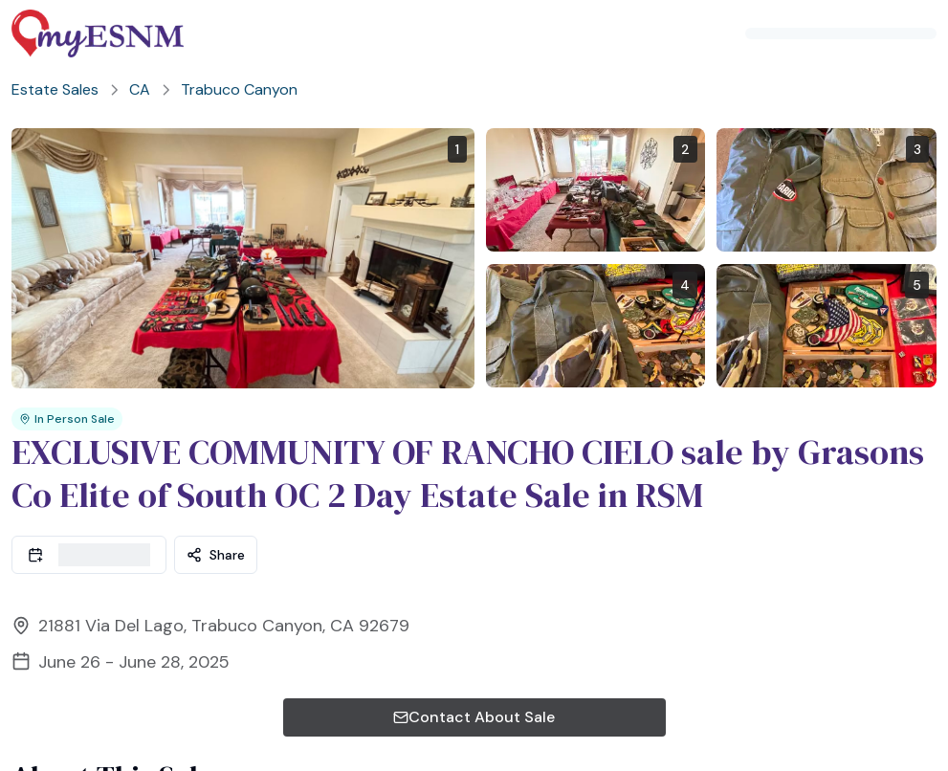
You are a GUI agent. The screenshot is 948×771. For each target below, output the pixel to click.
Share (216, 531)
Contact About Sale (474, 694)
